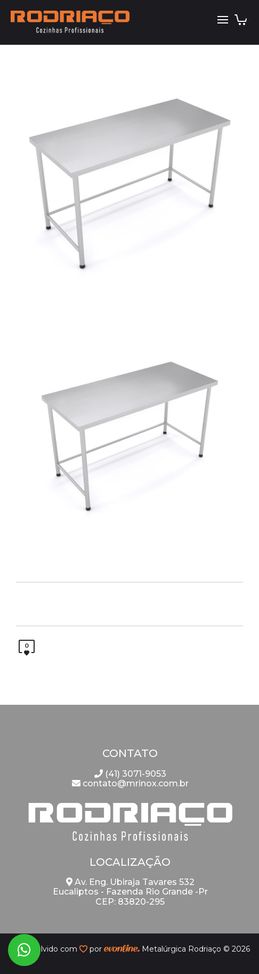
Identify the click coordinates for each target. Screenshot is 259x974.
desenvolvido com (44, 949)
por (97, 949)
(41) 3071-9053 (130, 774)
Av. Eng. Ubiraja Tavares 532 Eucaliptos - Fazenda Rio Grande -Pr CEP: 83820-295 (130, 892)
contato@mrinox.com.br (130, 783)
